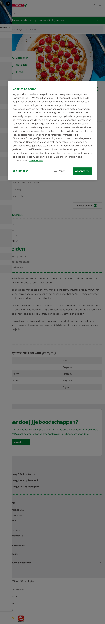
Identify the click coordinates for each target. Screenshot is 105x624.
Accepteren (82, 171)
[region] (52, 130)
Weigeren (60, 171)
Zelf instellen (21, 170)
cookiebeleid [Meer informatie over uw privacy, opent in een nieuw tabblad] (36, 160)
